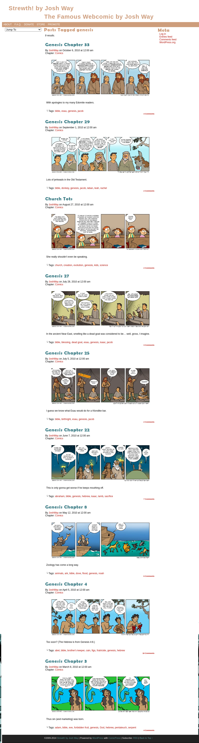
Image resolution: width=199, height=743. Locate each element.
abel (57, 650)
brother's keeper (76, 650)
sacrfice (109, 496)
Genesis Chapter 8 (66, 507)
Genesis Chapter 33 (67, 44)
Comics (59, 53)
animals (59, 573)
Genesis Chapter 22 (67, 429)
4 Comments (149, 114)
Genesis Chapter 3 (66, 661)
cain (88, 650)
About (7, 24)
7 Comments (149, 499)
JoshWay (53, 50)
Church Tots (61, 198)
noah (101, 573)
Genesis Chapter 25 (67, 353)
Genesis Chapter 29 (67, 121)
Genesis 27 (57, 275)
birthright (66, 419)
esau (64, 111)
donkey (65, 188)
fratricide (101, 650)
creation (68, 265)
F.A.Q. (17, 24)
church (58, 265)
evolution (78, 265)
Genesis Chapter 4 (66, 584)
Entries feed (165, 36)
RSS (135, 738)
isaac (103, 342)
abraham (60, 496)
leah (96, 188)
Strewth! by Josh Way (41, 8)
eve (71, 727)
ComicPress (114, 738)
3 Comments (149, 345)
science (104, 265)
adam (58, 727)
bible (57, 111)
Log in (162, 34)
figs (93, 650)
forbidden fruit (81, 727)
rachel (103, 188)
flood (85, 573)
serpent (132, 727)
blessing (66, 342)
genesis (72, 111)
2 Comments (149, 191)
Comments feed (167, 39)
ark (66, 573)
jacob (80, 111)
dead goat (77, 342)
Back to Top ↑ (146, 738)
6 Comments (149, 576)
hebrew (86, 496)
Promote (54, 24)
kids (96, 265)
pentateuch (121, 727)
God (102, 727)
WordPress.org (167, 42)
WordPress (97, 738)
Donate (29, 24)
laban (90, 188)
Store (41, 24)
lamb (100, 496)
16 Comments (148, 653)
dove (78, 573)
